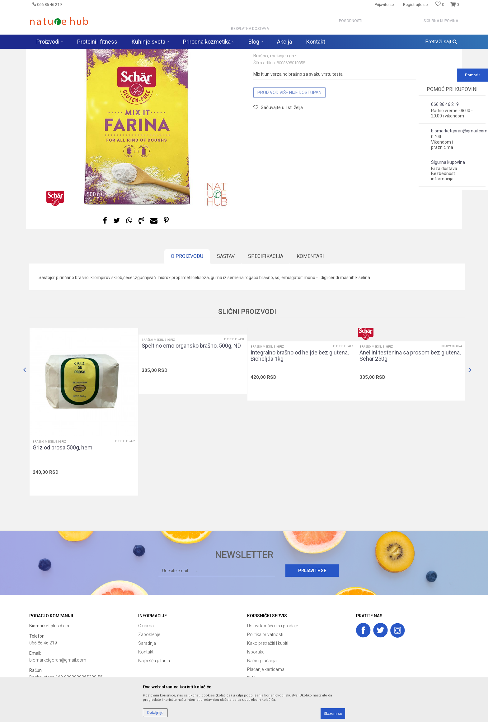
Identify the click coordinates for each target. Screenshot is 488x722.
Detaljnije (155, 712)
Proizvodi (94, 53)
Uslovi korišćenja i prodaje (272, 674)
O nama (146, 674)
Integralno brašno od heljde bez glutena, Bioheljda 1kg (300, 404)
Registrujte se (415, 4)
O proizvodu (187, 305)
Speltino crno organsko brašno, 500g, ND (191, 395)
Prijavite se (312, 619)
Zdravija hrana (119, 53)
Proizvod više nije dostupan (289, 141)
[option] (136, 164)
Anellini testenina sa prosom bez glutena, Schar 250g (410, 404)
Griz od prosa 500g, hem (62, 496)
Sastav (226, 305)
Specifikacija (265, 305)
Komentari (310, 305)
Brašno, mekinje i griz (154, 53)
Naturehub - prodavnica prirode (55, 53)
